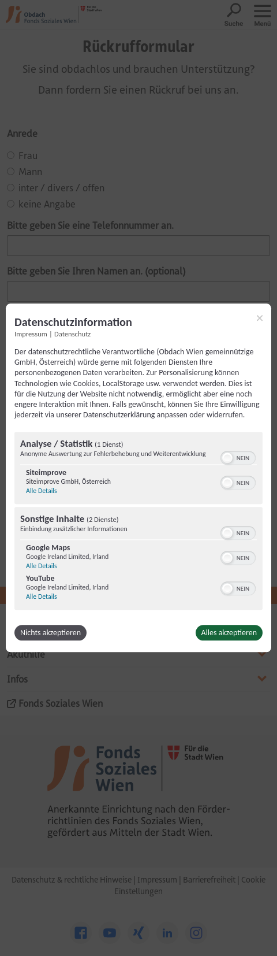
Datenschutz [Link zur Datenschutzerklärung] (72, 333)
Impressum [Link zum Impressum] (30, 333)
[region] (138, 522)
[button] (227, 458)
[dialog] (138, 477)
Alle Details (41, 491)
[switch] (238, 457)
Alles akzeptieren (229, 633)
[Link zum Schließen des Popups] (260, 318)
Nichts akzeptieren (50, 633)
